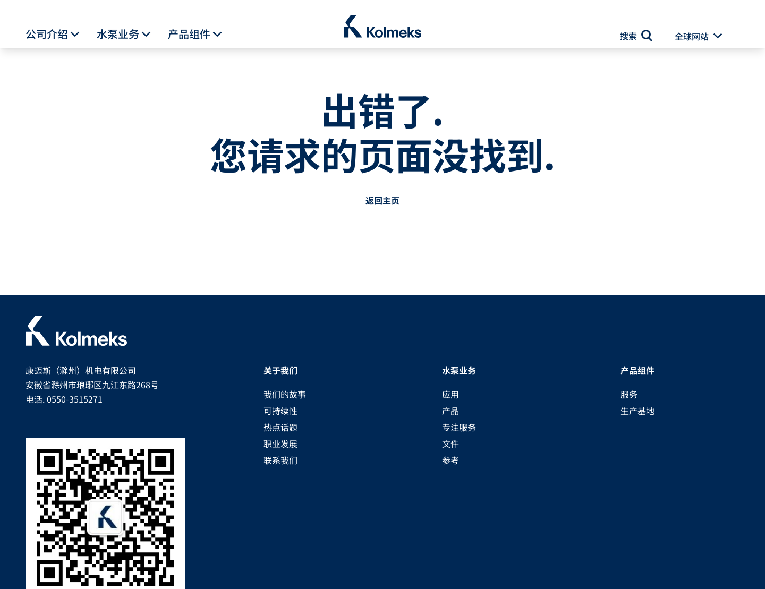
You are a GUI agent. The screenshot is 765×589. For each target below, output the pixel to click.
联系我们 (281, 460)
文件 (450, 443)
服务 (629, 394)
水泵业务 (118, 34)
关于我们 (281, 370)
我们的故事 (285, 394)
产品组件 (189, 34)
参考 (450, 460)
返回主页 (383, 200)
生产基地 (637, 410)
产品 (450, 410)
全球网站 (692, 36)
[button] (75, 34)
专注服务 (459, 427)
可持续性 (281, 410)
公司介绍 (47, 34)
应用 (450, 394)
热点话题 (281, 427)
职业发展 (281, 443)
